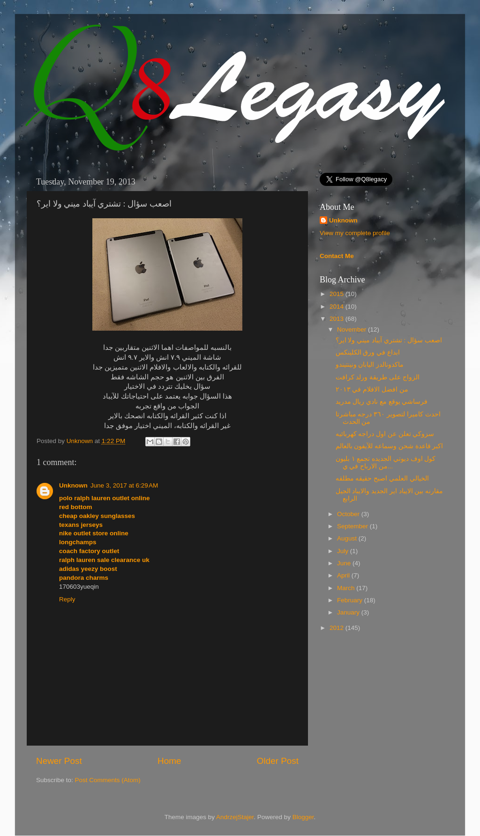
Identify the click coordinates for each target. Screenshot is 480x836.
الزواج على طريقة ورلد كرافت (378, 377)
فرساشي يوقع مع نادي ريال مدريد (382, 401)
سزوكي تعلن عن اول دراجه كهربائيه (385, 433)
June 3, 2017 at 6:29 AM (124, 485)
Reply (67, 599)
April (344, 575)
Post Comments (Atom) (108, 780)
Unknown (81, 440)
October (349, 514)
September (353, 526)
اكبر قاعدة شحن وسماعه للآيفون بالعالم (389, 446)
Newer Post (59, 761)
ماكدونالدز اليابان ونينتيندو (370, 364)
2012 (337, 627)
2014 (337, 306)
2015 (337, 293)
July (343, 551)
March (346, 588)
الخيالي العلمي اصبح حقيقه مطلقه (382, 478)
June (344, 563)
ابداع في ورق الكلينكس (368, 352)
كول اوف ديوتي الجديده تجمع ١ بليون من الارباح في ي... (386, 462)
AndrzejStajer (235, 817)
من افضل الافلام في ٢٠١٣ (372, 389)
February (350, 600)
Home (169, 761)
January (349, 612)
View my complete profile (355, 233)
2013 (337, 318)
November (352, 329)
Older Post (278, 761)
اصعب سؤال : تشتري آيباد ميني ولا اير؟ (389, 340)
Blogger (303, 817)
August (348, 538)
